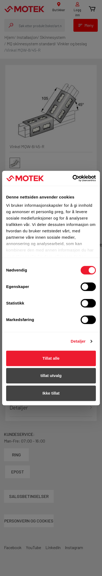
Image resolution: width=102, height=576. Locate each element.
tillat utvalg (50, 375)
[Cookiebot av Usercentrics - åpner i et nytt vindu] (73, 178)
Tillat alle (51, 358)
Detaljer (78, 341)
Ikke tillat (51, 393)
